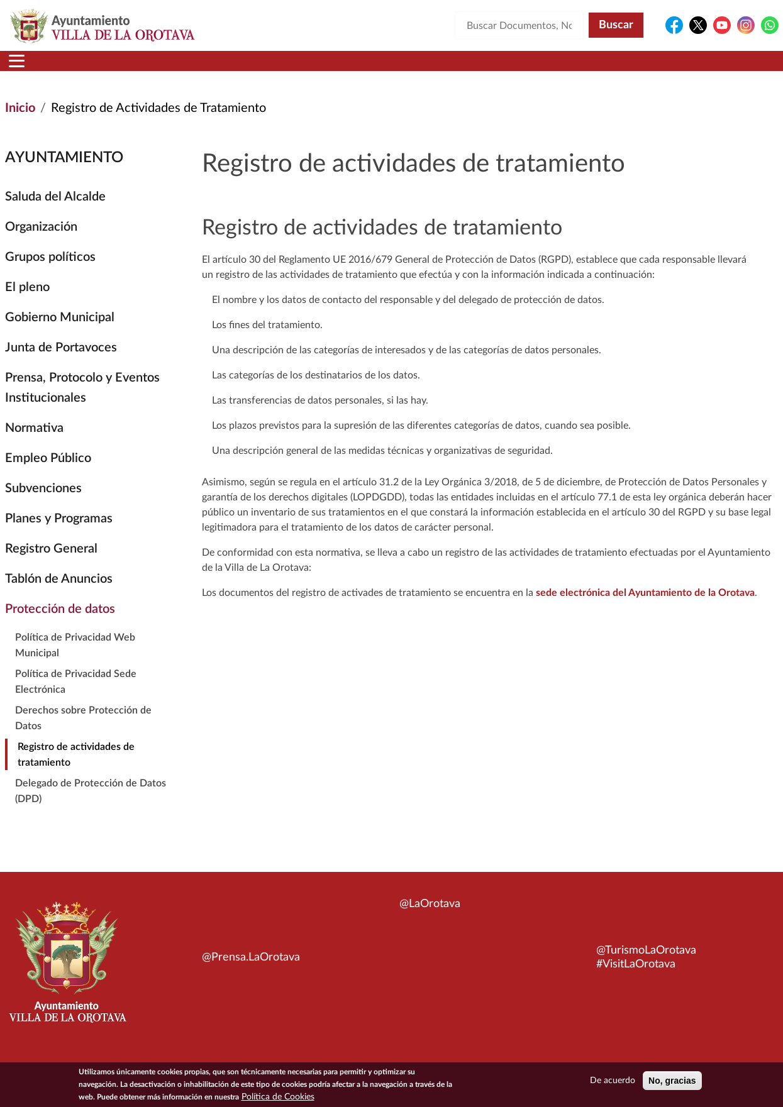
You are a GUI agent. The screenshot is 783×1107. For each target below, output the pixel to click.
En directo (626, 68)
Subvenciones (43, 503)
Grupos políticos (50, 272)
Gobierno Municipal (59, 332)
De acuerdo (612, 1081)
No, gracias (672, 1081)
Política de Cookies (278, 1097)
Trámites (464, 68)
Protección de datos (60, 624)
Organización (41, 242)
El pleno (27, 302)
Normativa (34, 443)
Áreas (299, 68)
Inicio (29, 68)
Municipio (102, 68)
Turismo (708, 68)
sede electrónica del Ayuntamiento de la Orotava (645, 608)
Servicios (377, 68)
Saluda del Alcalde (55, 212)
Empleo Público (48, 473)
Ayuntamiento (206, 68)
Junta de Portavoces (61, 362)
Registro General (51, 564)
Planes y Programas (59, 533)
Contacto (546, 68)
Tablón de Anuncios (59, 594)
